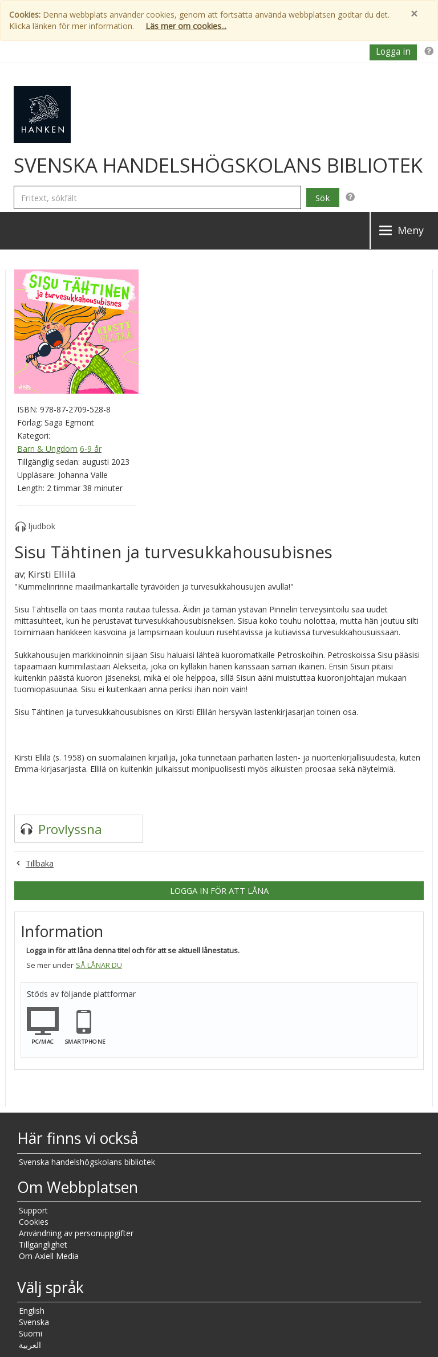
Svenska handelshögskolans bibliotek (87, 1161)
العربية (30, 1344)
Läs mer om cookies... (185, 26)
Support (33, 1210)
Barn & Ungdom (47, 448)
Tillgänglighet (43, 1244)
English (31, 1310)
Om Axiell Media (49, 1255)
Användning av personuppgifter (76, 1233)
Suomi (30, 1333)
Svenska (34, 1322)
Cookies (33, 1221)
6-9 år (91, 448)
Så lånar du (99, 965)
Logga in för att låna (219, 890)
